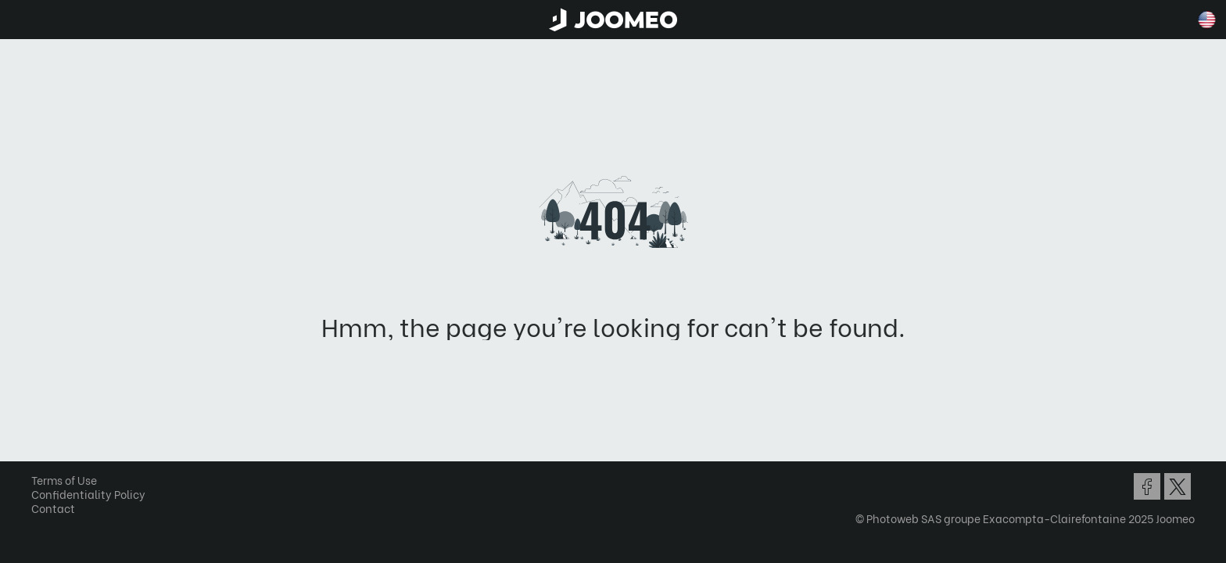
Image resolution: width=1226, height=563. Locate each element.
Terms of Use (69, 480)
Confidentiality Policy (94, 494)
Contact (59, 508)
